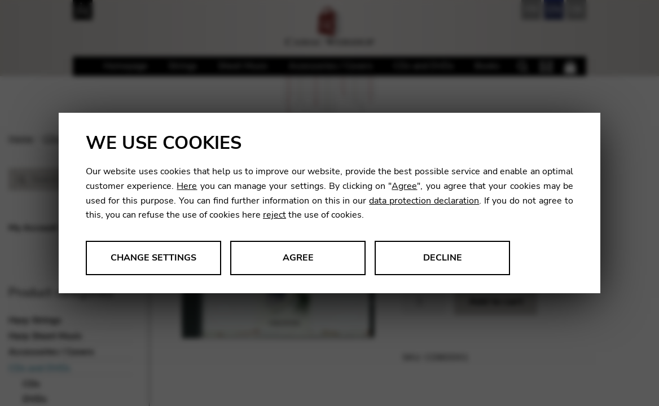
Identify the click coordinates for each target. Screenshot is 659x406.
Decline (442, 257)
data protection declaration (424, 201)
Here (187, 186)
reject (274, 215)
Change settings (153, 257)
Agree (404, 186)
